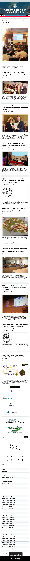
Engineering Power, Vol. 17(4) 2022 (8, 510)
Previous (12, 387)
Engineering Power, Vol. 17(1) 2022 (8, 517)
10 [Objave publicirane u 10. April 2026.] (18, 459)
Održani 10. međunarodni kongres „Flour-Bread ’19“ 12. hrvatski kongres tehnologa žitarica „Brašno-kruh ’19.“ (14, 210)
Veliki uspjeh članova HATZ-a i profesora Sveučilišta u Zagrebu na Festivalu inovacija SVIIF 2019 (13, 74)
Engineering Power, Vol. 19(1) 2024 (8, 502)
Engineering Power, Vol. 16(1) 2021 (8, 525)
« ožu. (3, 464)
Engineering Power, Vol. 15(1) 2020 (8, 534)
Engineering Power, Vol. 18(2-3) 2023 (8, 506)
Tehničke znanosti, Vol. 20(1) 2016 (8, 485)
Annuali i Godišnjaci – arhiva (7, 477)
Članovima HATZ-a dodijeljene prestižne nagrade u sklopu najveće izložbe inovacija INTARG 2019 (13, 145)
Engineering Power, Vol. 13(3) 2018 (8, 546)
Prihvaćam (17, 558)
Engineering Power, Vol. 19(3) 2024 (8, 498)
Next (18, 387)
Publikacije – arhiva (5, 469)
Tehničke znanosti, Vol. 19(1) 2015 (8, 487)
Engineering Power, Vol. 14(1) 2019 (8, 542)
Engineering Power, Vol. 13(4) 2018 (8, 544)
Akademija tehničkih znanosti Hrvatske (15, 10)
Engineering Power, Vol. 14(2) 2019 (8, 540)
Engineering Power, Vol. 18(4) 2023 (8, 504)
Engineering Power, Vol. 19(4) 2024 (8, 496)
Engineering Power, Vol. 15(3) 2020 (8, 529)
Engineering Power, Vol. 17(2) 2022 (8, 515)
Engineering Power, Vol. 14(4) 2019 (8, 536)
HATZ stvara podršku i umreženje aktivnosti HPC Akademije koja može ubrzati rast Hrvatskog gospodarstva (15, 287)
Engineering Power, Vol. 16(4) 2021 (8, 519)
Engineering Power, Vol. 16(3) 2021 (8, 521)
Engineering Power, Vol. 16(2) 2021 (8, 523)
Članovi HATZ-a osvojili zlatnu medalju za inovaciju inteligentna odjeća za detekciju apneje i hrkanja (13, 356)
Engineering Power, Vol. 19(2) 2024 (8, 500)
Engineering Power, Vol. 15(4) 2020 (8, 527)
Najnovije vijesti (5, 471)
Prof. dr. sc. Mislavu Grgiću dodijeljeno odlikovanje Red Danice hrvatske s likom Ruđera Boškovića (15, 107)
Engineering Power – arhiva (7, 553)
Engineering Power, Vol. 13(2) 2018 (8, 548)
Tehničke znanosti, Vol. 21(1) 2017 (8, 483)
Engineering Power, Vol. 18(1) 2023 (8, 508)
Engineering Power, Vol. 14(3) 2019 (8, 538)
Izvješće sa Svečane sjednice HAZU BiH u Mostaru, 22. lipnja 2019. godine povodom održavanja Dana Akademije (13, 180)
